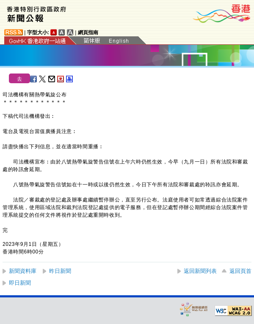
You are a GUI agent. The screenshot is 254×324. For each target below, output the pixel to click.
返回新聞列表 (200, 271)
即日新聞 (20, 283)
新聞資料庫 (22, 271)
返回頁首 (240, 271)
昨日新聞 (60, 271)
